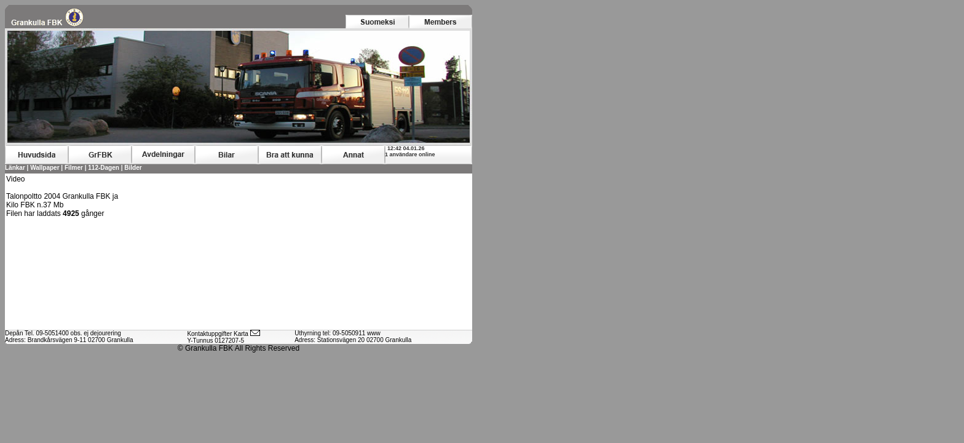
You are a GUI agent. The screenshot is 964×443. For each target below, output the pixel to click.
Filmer (74, 167)
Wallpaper (44, 167)
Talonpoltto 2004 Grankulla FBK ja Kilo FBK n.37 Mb (62, 200)
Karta (241, 333)
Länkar (15, 167)
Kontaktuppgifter (209, 333)
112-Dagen (104, 167)
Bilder (132, 167)
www (374, 333)
